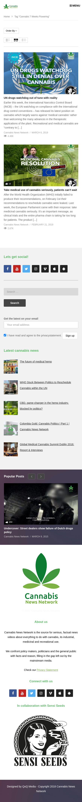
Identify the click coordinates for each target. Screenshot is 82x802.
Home (7, 16)
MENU (75, 5)
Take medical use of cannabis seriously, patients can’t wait (40, 189)
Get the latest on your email (21, 318)
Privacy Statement (47, 669)
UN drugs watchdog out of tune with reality (30, 97)
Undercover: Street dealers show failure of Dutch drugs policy (38, 530)
